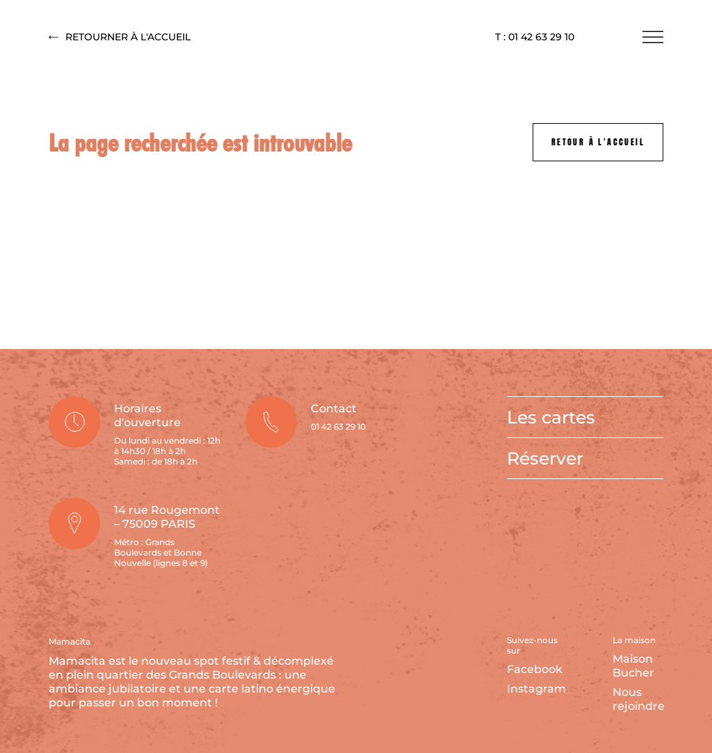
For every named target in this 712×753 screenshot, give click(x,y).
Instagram (536, 688)
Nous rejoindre (639, 699)
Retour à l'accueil (598, 142)
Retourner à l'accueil (120, 37)
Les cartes (551, 417)
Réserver (545, 458)
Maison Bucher (633, 665)
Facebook (535, 669)
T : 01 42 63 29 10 (534, 37)
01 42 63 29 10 (338, 426)
